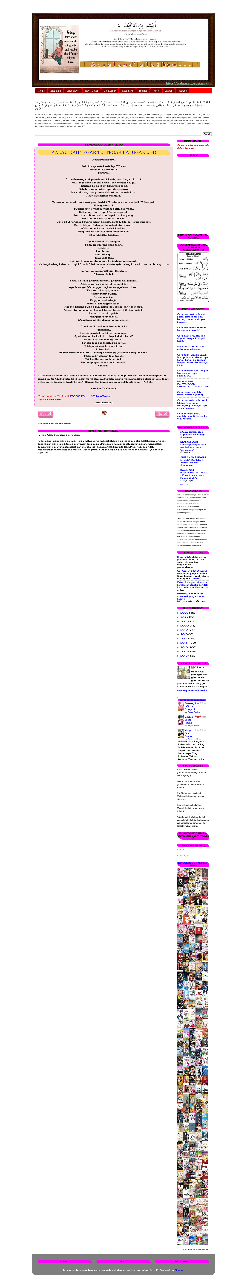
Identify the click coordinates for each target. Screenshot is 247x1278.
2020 (185, 625)
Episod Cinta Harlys (189, 720)
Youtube (182, 90)
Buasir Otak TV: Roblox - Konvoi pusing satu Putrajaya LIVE (193, 475)
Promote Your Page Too (183, 855)
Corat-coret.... (55, 399)
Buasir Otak (187, 470)
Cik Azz (182, 571)
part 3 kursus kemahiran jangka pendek (192, 572)
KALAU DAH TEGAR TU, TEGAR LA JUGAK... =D (103, 152)
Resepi (156, 90)
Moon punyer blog (191, 432)
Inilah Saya (127, 90)
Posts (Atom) (63, 423)
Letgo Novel (72, 90)
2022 (184, 617)
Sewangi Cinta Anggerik (190, 706)
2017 (184, 638)
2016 (184, 643)
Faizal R (182, 582)
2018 (184, 634)
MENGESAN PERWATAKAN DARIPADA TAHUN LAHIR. (193, 384)
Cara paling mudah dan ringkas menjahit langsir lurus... (191, 338)
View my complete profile (192, 690)
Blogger (179, 1270)
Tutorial (143, 90)
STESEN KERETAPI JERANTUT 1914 (191, 461)
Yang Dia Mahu (188, 733)
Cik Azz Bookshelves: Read (192, 700)
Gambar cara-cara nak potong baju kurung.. (190, 347)
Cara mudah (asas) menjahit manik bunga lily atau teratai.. (192, 416)
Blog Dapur (110, 90)
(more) (197, 578)
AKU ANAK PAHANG (193, 457)
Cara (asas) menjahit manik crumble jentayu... (191, 393)
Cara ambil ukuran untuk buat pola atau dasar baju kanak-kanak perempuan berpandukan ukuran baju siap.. (192, 360)
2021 (184, 621)
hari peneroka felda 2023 (192, 558)
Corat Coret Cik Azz (182, 849)
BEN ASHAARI (189, 442)
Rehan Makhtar (194, 739)
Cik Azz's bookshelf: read (193, 864)
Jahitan (168, 90)
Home (41, 90)
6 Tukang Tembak (101, 396)
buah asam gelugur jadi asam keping (191, 596)
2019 (184, 630)
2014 (184, 651)
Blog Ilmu (55, 90)
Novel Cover (91, 90)
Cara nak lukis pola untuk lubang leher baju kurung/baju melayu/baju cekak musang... (192, 404)
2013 (184, 655)
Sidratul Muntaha (187, 557)
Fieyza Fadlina (194, 712)
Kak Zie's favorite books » (196, 1249)
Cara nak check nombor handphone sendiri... (191, 328)
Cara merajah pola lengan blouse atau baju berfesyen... (192, 373)
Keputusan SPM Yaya (192, 434)
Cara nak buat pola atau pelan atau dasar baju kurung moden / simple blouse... (191, 318)
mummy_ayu (185, 593)
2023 (184, 613)
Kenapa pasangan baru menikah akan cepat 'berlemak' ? (193, 447)
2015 (184, 647)
